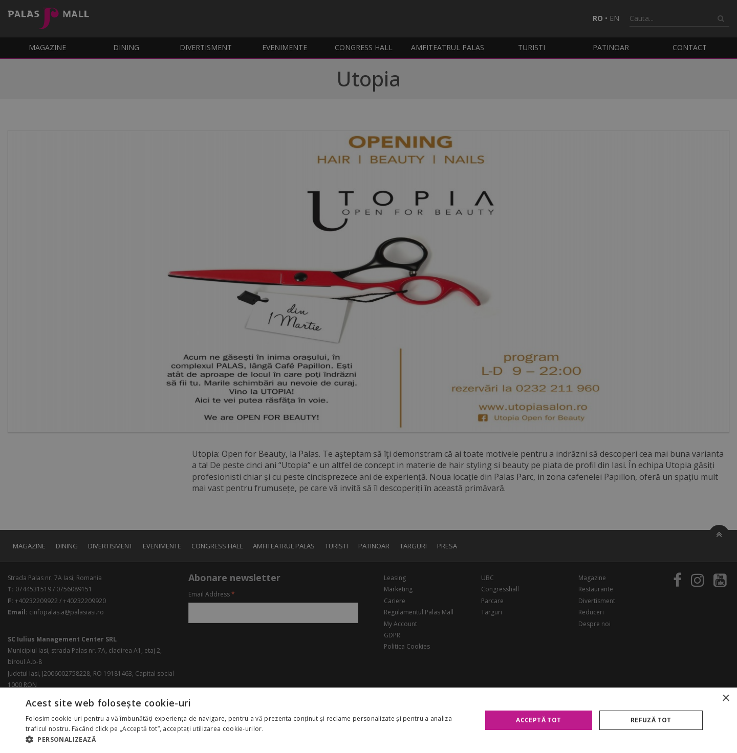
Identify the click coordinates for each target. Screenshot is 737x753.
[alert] (368, 376)
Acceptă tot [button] (538, 720)
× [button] (725, 698)
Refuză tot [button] (651, 720)
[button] (247, 739)
